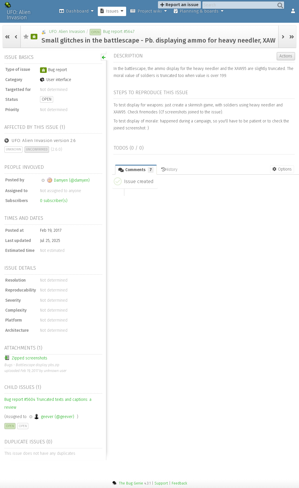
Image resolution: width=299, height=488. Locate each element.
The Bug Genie (131, 483)
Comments (136, 170)
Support (161, 483)
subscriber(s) (53, 200)
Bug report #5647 (118, 31)
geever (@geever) (51, 416)
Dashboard (76, 11)
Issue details (20, 268)
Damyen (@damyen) (65, 180)
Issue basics (19, 57)
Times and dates (23, 218)
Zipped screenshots (25, 357)
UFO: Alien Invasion (19, 15)
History (169, 169)
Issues (112, 11)
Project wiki (148, 11)
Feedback (179, 483)
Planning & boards (199, 11)
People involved (24, 167)
